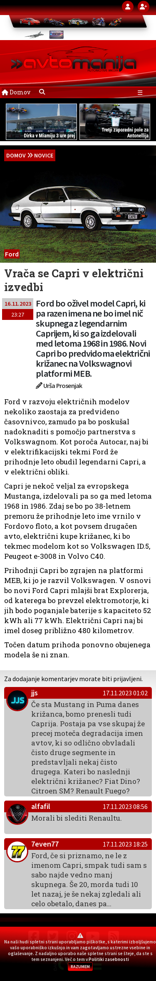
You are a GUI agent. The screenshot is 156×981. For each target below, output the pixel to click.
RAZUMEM (80, 966)
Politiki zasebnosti (109, 959)
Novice (43, 155)
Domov (16, 92)
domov (16, 155)
